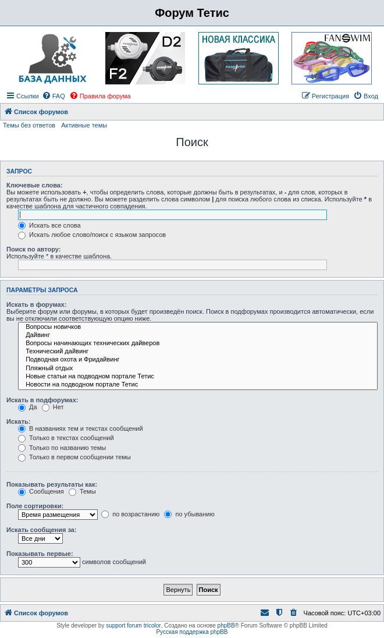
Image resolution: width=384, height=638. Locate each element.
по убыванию (189, 514)
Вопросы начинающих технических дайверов (197, 343)
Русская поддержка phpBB (191, 632)
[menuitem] (53, 96)
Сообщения (41, 491)
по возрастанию (130, 514)
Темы (82, 491)
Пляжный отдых (197, 368)
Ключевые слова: (34, 185)
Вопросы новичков (197, 327)
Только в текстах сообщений (66, 437)
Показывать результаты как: (51, 484)
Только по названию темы (62, 447)
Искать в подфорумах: (42, 399)
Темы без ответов (29, 125)
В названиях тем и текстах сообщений (80, 428)
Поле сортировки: (34, 505)
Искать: (18, 421)
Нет (53, 406)
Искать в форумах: (36, 304)
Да (27, 406)
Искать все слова (49, 225)
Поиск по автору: (33, 249)
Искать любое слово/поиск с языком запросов (92, 234)
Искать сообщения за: (41, 529)
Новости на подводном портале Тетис (197, 385)
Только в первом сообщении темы (74, 456)
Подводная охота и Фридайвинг (197, 360)
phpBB (226, 625)
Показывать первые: (39, 553)
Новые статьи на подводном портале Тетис (197, 377)
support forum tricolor (133, 625)
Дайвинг (197, 335)
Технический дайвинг (197, 352)
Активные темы (84, 125)
